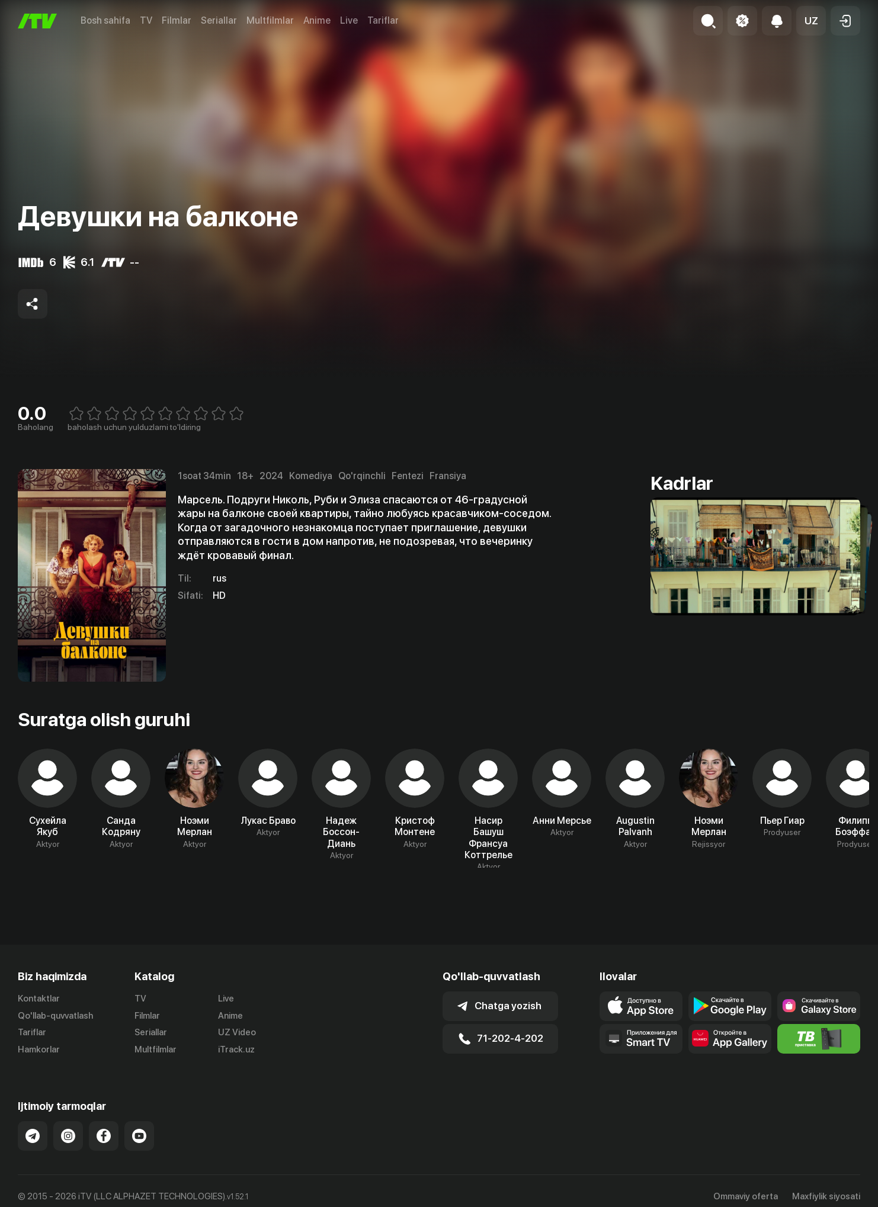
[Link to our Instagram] (68, 1136)
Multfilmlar (270, 20)
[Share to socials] (32, 304)
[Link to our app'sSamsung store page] (818, 1006)
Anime (317, 20)
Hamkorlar (39, 1049)
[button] (811, 21)
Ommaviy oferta (745, 1196)
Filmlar (176, 20)
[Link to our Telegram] (32, 1136)
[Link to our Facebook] (103, 1136)
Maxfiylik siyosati (826, 1196)
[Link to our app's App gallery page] (729, 1039)
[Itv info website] (818, 1039)
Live (349, 20)
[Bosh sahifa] (37, 21)
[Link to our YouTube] (139, 1136)
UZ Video (237, 1032)
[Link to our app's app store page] (641, 1006)
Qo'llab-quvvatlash (55, 1015)
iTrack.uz (236, 1049)
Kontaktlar (39, 998)
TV (146, 20)
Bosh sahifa (105, 20)
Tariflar (383, 20)
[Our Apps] (641, 1039)
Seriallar (219, 20)
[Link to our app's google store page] (729, 1006)
